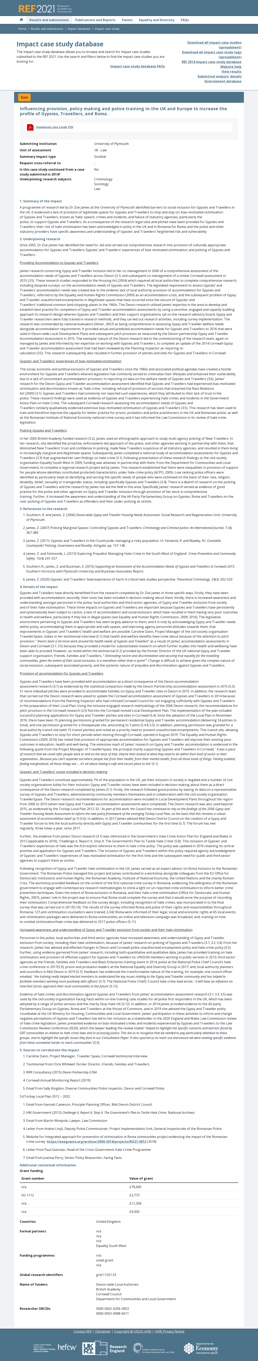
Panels (127, 20)
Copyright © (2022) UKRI (132, 1331)
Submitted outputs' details (219, 76)
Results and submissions (49, 20)
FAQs (185, 20)
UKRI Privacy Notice (169, 1331)
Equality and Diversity (156, 20)
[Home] (21, 20)
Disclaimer (103, 1331)
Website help (230, 66)
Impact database (79, 29)
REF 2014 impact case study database (211, 62)
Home (22, 29)
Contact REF (83, 1331)
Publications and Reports (95, 20)
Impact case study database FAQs (137, 66)
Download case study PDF (54, 127)
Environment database (223, 81)
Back (24, 97)
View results (231, 71)
